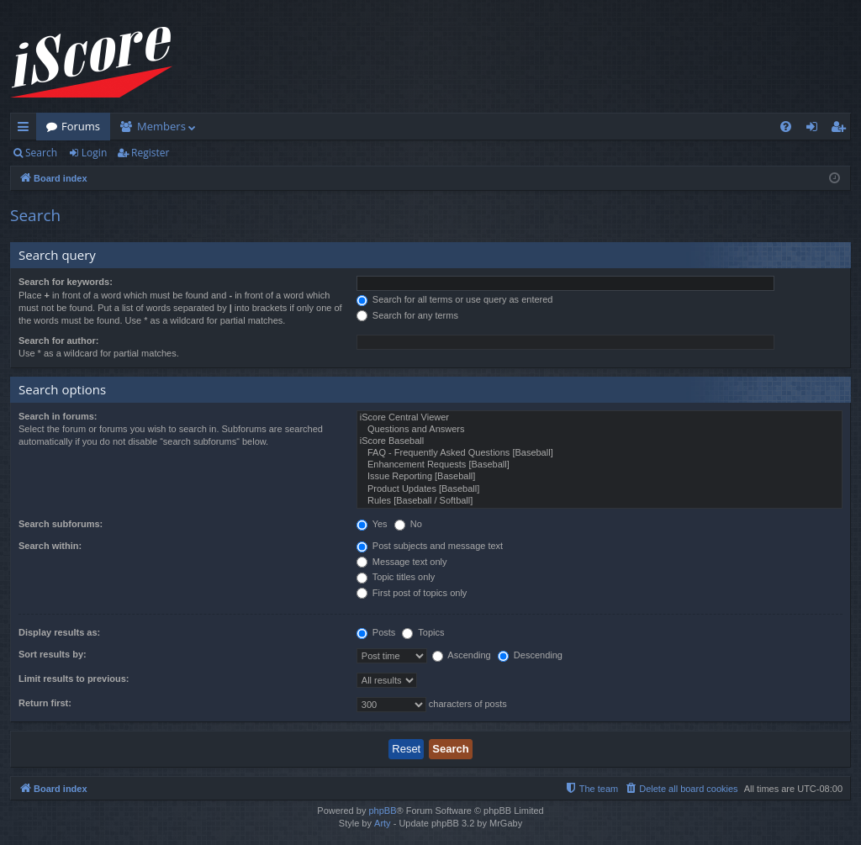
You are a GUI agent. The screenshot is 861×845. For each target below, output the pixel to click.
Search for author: (58, 340)
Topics (423, 632)
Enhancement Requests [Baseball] (599, 465)
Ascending (461, 655)
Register (150, 152)
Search (41, 152)
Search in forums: (58, 416)
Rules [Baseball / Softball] (599, 501)
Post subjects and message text (430, 546)
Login (94, 152)
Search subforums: (60, 524)
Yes (372, 524)
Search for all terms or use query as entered (455, 299)
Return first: (44, 703)
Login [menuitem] (815, 129)
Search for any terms (407, 315)
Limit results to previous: (73, 678)
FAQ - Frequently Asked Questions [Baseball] (599, 453)
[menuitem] (786, 126)
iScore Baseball (599, 441)
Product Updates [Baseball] (599, 489)
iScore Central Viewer (599, 418)
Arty (382, 823)
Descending (530, 655)
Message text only (402, 562)
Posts (376, 632)
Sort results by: (52, 654)
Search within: (50, 546)
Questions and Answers (599, 430)
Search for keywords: (65, 282)
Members (161, 126)
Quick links (26, 129)
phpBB (382, 810)
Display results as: (59, 632)
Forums (80, 126)
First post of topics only (412, 593)
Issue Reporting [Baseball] (599, 477)
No (408, 524)
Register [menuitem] (841, 129)
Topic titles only (396, 577)
